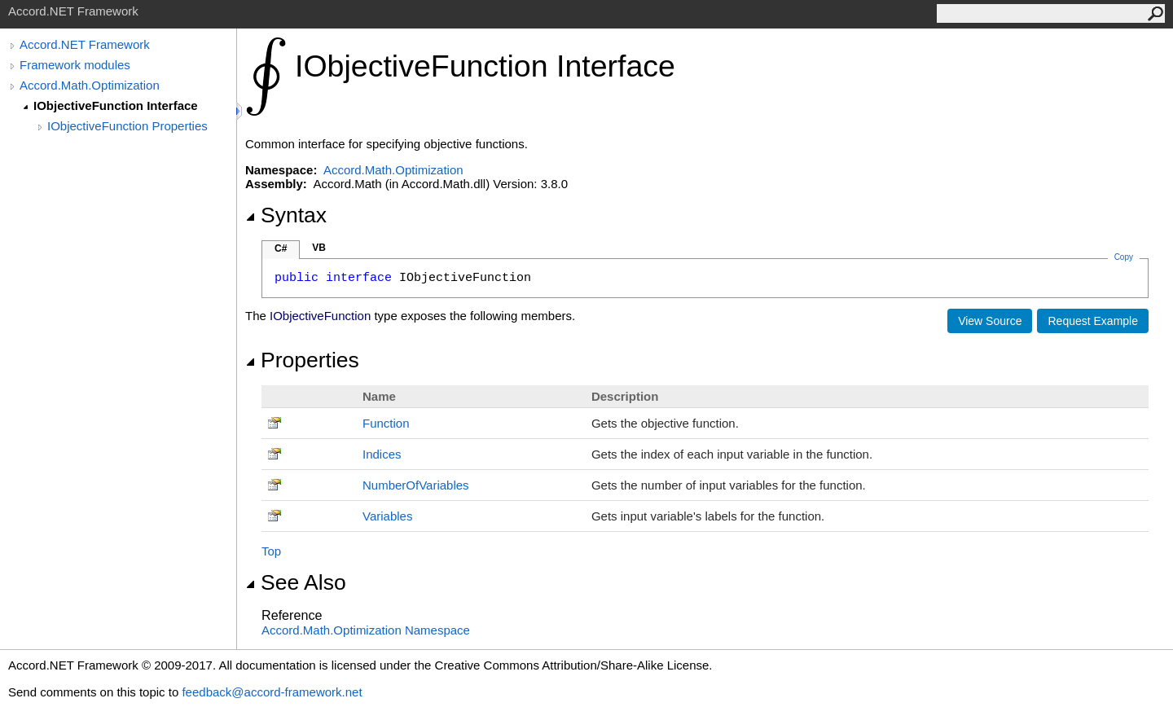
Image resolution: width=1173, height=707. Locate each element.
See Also (295, 582)
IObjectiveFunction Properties (127, 126)
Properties (302, 360)
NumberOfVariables (415, 485)
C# (281, 248)
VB (319, 247)
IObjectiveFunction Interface (115, 105)
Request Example (1093, 320)
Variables (387, 516)
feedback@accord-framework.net (272, 692)
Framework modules (75, 65)
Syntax (286, 215)
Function (386, 423)
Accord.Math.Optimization (90, 85)
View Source (989, 320)
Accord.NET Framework (85, 44)
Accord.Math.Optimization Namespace (365, 630)
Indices (382, 454)
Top (271, 551)
